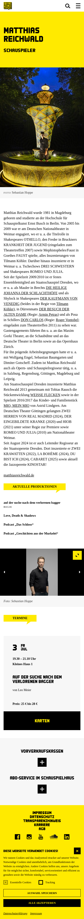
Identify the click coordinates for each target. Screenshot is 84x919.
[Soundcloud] (54, 837)
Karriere (42, 824)
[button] (67, 5)
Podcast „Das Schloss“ (19, 524)
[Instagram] (29, 837)
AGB (42, 828)
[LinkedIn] (66, 837)
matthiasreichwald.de (19, 475)
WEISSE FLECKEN (45, 395)
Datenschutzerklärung (15, 913)
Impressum (36, 913)
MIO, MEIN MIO (16, 405)
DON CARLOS (32, 320)
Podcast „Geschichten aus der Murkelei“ (31, 533)
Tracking (50, 882)
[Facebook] (17, 837)
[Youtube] (40, 837)
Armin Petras (48, 314)
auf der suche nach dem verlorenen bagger (32, 502)
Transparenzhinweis (42, 820)
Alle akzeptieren (42, 902)
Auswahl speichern (42, 893)
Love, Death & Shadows (20, 515)
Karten (42, 720)
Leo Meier (24, 690)
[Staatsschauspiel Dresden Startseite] (8, 6)
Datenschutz (42, 816)
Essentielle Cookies (20, 882)
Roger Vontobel (67, 320)
